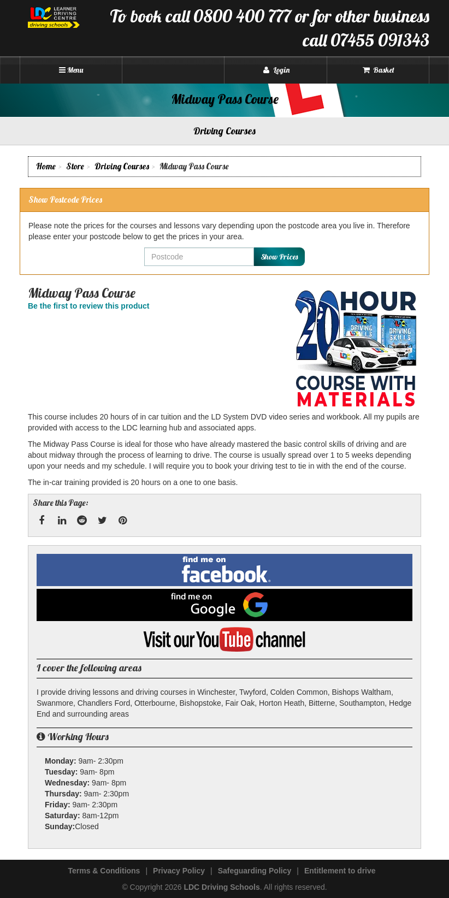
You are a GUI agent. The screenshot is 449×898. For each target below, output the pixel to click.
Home (46, 166)
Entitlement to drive (340, 870)
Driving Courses (121, 166)
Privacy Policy (179, 870)
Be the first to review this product (88, 306)
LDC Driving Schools (221, 887)
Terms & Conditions (104, 870)
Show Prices (279, 257)
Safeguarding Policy (255, 870)
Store (75, 166)
